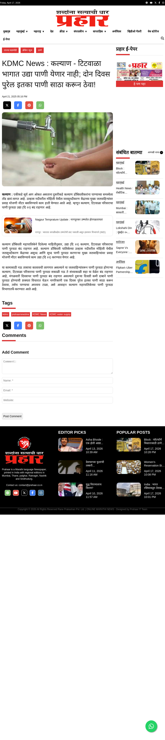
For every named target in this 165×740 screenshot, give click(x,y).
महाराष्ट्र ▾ (39, 86)
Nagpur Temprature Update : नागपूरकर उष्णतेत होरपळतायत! (69, 361)
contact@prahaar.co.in (30, 710)
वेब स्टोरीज (153, 86)
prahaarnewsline (20, 539)
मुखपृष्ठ (6, 86)
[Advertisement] (82, 34)
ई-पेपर (6, 94)
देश (51, 86)
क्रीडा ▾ (64, 86)
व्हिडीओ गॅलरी (134, 86)
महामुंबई (120, 217)
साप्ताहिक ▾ (99, 86)
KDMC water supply (60, 539)
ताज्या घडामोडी (10, 105)
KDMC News (39, 539)
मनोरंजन (120, 296)
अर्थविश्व (116, 86)
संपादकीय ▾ (80, 86)
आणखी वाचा (155, 207)
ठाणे (40, 105)
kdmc (5, 539)
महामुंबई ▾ (21, 86)
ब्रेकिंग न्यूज (27, 105)
